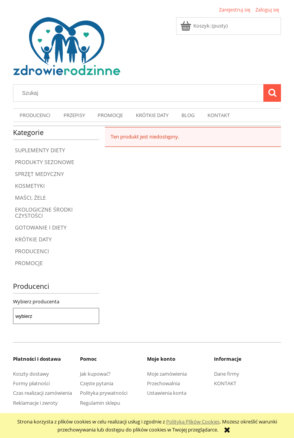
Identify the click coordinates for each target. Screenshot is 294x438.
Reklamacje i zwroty (35, 402)
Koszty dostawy (31, 373)
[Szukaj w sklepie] (140, 93)
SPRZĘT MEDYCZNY (39, 173)
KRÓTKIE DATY (33, 239)
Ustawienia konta (166, 392)
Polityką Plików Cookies (193, 421)
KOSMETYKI (30, 185)
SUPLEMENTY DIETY (40, 150)
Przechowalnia (163, 383)
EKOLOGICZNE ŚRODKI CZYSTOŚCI (44, 212)
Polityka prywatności (103, 392)
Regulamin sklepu (100, 402)
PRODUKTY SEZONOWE (44, 162)
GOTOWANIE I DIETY (41, 227)
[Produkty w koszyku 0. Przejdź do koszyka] (204, 25)
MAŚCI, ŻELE (30, 197)
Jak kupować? (95, 373)
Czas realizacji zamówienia (42, 392)
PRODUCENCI (32, 251)
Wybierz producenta (36, 301)
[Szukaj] (272, 93)
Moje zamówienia (167, 373)
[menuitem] (35, 115)
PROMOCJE (29, 263)
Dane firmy (226, 373)
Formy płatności (31, 383)
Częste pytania (96, 383)
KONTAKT (225, 383)
